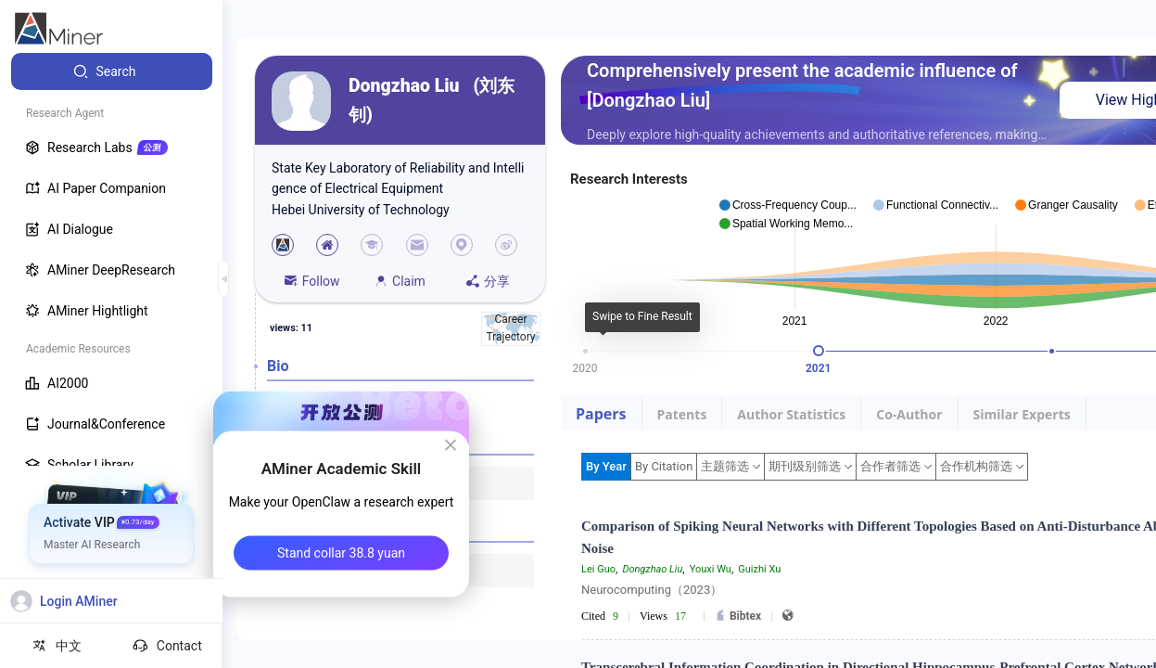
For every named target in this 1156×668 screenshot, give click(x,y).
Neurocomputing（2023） (651, 590)
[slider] (818, 350)
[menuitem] (111, 71)
